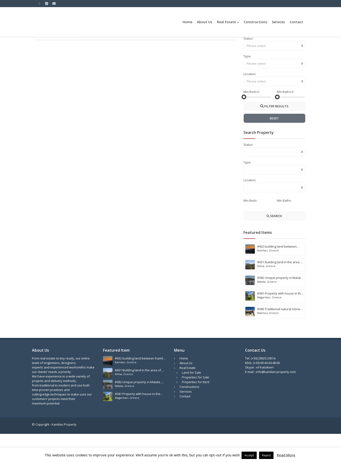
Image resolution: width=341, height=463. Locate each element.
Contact (296, 22)
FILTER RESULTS (274, 135)
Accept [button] (249, 455)
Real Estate (228, 22)
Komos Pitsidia (295, 43)
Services (278, 22)
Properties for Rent (195, 411)
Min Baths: (284, 121)
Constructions (255, 22)
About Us (204, 22)
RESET (274, 147)
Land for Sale (191, 401)
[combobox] (274, 75)
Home (187, 22)
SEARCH (274, 245)
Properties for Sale (195, 406)
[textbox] (274, 74)
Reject (266, 455)
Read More (286, 455)
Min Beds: (250, 121)
